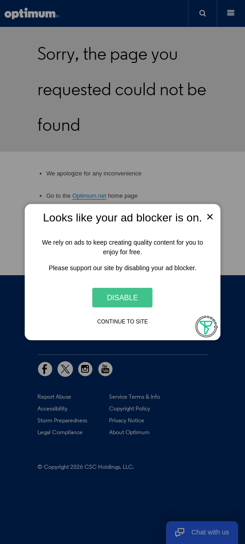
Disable (122, 297)
